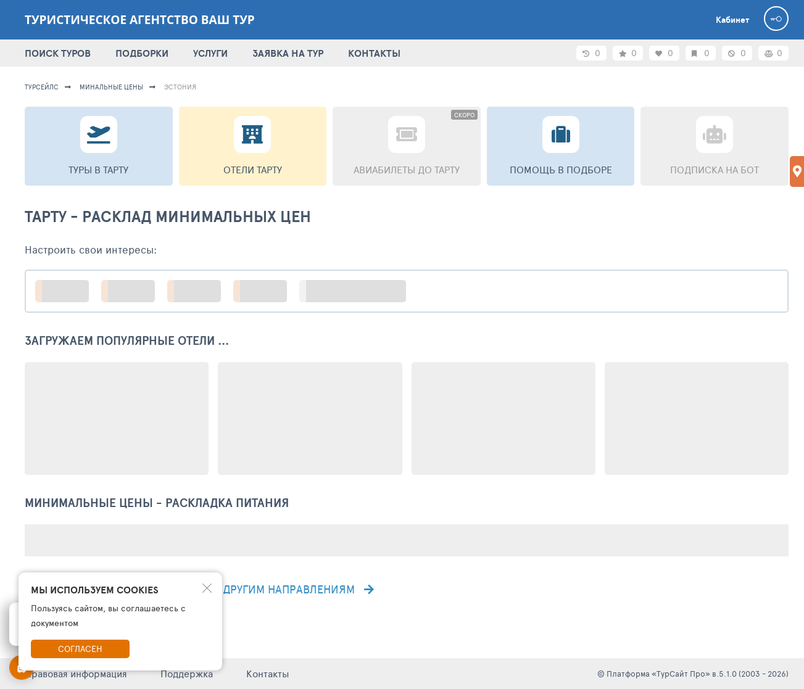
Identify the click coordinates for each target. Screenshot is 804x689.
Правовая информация (76, 673)
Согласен (80, 648)
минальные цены (111, 86)
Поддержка (186, 673)
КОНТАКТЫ (374, 53)
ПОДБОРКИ (141, 53)
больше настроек (359, 291)
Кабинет (732, 20)
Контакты (267, 673)
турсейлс (42, 86)
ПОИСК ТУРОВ (58, 53)
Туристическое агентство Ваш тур (140, 20)
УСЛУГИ (210, 53)
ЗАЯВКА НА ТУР (287, 53)
